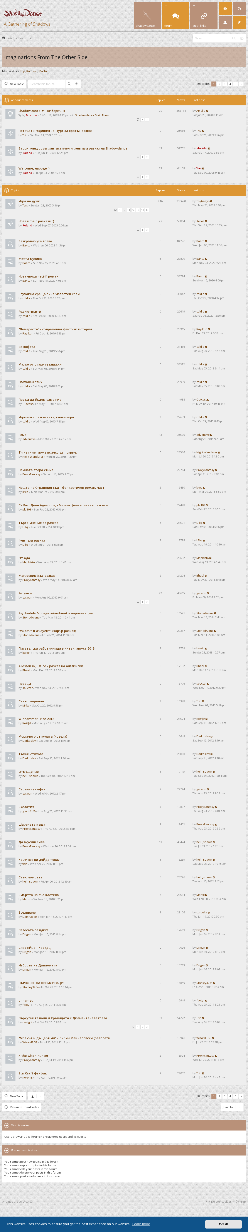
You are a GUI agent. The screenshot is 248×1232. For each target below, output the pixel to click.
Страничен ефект (33, 789)
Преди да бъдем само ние (40, 399)
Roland (27, 153)
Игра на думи (29, 201)
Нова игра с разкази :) (36, 221)
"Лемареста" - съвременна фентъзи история (55, 329)
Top (243, 1201)
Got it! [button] (223, 1224)
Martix (26, 899)
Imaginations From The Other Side (46, 57)
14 (142, 209)
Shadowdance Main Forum (92, 115)
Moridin (31, 115)
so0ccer (27, 688)
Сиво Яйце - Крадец (35, 948)
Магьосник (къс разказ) (37, 576)
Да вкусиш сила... (33, 842)
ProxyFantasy (31, 474)
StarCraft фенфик (33, 1073)
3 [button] (225, 84)
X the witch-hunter (33, 1056)
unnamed (26, 1000)
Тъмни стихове (31, 754)
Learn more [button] (141, 1224)
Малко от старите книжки (40, 364)
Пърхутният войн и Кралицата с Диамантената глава (63, 1018)
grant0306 (28, 811)
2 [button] (219, 84)
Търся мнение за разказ (38, 523)
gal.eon (27, 597)
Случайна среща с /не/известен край (49, 294)
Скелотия (26, 807)
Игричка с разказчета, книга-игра (46, 417)
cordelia (201, 912)
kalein (26, 653)
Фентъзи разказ (32, 540)
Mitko (26, 705)
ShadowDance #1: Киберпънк (42, 111)
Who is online (20, 1125)
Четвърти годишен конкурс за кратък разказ (56, 131)
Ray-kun (27, 333)
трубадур (203, 201)
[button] (241, 83)
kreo (25, 492)
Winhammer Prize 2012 (36, 719)
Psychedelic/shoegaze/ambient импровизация (56, 613)
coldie (26, 298)
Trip (22, 71)
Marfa (43, 71)
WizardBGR (29, 1042)
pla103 (26, 509)
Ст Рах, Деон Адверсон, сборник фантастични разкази (63, 505)
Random (31, 71)
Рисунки (25, 593)
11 (128, 209)
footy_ (26, 1005)
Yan (199, 168)
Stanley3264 (30, 987)
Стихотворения (31, 701)
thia (24, 864)
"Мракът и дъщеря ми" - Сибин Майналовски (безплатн (64, 1038)
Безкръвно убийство (35, 241)
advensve (29, 439)
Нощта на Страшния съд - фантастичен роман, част (62, 487)
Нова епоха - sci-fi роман (38, 276)
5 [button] (235, 84)
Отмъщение (29, 772)
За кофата (27, 347)
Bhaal (200, 575)
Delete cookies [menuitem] (221, 1201)
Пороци (25, 684)
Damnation (29, 917)
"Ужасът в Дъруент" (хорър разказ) (47, 631)
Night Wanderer (32, 457)
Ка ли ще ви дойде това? (39, 860)
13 (138, 209)
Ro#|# (26, 723)
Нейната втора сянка (36, 470)
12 (133, 209)
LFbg (25, 527)
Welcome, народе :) (34, 168)
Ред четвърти (30, 311)
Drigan (26, 934)
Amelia (200, 111)
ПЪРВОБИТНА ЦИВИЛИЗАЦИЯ (42, 983)
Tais (25, 205)
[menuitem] (225, 8)
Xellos (200, 221)
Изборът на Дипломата (38, 965)
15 (147, 209)
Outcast (27, 404)
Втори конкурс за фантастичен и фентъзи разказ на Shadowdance (73, 148)
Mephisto (28, 562)
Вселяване (27, 912)
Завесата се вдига (34, 930)
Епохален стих (30, 382)
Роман (24, 435)
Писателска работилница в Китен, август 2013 (56, 648)
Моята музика (30, 259)
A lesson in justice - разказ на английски (51, 666)
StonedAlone (31, 617)
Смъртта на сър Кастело (39, 895)
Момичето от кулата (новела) (43, 736)
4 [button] (230, 84)
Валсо (26, 245)
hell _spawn (30, 776)
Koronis (27, 1077)
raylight (27, 1022)
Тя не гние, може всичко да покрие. (48, 452)
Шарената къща (32, 824)
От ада (24, 558)
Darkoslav (29, 741)
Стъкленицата (30, 877)
